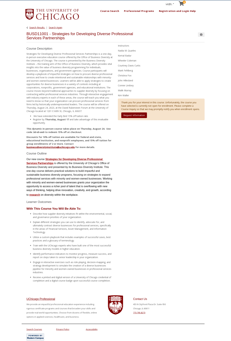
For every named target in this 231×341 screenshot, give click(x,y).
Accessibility (92, 329)
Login (169, 3)
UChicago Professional (40, 299)
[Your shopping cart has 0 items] (181, 4)
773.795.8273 (139, 312)
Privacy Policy (62, 329)
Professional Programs (139, 11)
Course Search (109, 11)
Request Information (134, 115)
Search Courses (34, 329)
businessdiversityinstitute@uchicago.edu (50, 147)
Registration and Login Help (177, 11)
